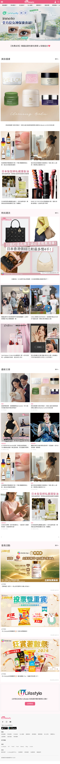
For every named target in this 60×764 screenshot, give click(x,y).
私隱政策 (33, 752)
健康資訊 (38, 5)
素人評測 (46, 734)
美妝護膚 (4, 5)
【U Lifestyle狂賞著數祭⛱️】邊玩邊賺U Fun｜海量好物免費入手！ (20, 676)
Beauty (22, 746)
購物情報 (40, 734)
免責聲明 (20, 752)
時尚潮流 (13, 5)
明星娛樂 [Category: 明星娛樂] (33, 443)
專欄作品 (52, 734)
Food (17, 746)
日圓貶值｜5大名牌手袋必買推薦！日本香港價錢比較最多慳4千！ (30, 279)
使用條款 (26, 752)
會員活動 (9, 736)
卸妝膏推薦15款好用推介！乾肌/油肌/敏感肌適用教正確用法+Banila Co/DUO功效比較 (30, 125)
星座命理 (47, 5)
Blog (27, 746)
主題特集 (3, 736)
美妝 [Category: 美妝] (32, 483)
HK (8, 746)
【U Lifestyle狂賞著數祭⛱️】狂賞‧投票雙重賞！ (14, 631)
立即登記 (30, 704)
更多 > (57, 59)
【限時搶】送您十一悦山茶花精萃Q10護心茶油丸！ (15, 586)
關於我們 (3, 752)
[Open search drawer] (58, 2)
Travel (12, 746)
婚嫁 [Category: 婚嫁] (2, 404)
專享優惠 (16, 736)
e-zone (31, 746)
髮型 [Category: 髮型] (32, 522)
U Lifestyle (3, 746)
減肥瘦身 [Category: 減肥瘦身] (3, 443)
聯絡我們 (39, 752)
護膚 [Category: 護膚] (32, 404)
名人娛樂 (30, 5)
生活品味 (21, 5)
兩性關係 (54, 5)
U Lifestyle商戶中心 (11, 752)
